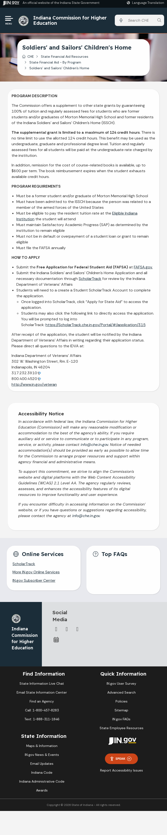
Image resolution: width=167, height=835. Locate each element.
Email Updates (41, 764)
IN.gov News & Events (42, 755)
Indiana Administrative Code (41, 782)
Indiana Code (41, 773)
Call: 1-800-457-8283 (42, 711)
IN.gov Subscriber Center (34, 581)
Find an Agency (42, 702)
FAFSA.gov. (143, 267)
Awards (42, 791)
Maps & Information (42, 747)
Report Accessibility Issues (121, 771)
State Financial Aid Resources (64, 57)
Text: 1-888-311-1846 (41, 720)
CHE (30, 57)
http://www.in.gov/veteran (34, 384)
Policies (122, 702)
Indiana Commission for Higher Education (70, 20)
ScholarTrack (90, 279)
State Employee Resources (121, 729)
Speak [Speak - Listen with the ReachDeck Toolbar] (120, 759)
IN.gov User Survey (121, 684)
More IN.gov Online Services (36, 573)
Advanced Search (121, 693)
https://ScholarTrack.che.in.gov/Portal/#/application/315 (95, 325)
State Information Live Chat (41, 684)
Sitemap (121, 711)
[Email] (77, 630)
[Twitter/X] (67, 630)
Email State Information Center (42, 693)
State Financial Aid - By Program (55, 63)
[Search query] (140, 20)
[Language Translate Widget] (146, 3)
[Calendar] (56, 641)
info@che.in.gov (94, 445)
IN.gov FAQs (121, 720)
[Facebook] (56, 630)
